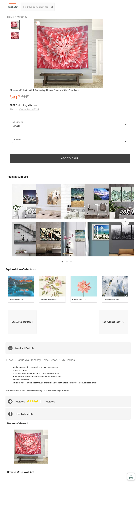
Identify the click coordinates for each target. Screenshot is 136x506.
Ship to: (24, 109)
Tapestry (22, 17)
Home (10, 17)
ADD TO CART (69, 158)
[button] (125, 222)
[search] (52, 7)
